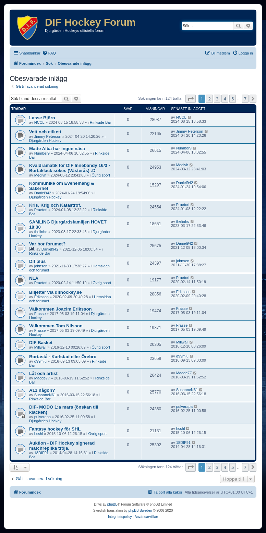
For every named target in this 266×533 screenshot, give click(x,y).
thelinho (41, 232)
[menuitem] (49, 53)
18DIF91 (41, 453)
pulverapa (42, 417)
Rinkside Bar (100, 122)
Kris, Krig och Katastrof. (55, 205)
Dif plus (37, 261)
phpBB (112, 504)
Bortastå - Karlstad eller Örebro (62, 356)
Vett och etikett (45, 131)
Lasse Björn (42, 117)
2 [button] (209, 99)
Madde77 (42, 378)
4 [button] (224, 99)
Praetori (41, 210)
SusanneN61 (45, 395)
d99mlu (40, 361)
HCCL (39, 122)
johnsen (41, 266)
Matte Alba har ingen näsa (57, 148)
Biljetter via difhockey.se (55, 292)
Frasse (40, 314)
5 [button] (232, 99)
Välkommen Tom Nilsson (56, 325)
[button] (190, 99)
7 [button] (245, 99)
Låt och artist (43, 373)
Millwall (40, 347)
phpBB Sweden (140, 510)
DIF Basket (40, 342)
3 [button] (217, 99)
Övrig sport (101, 175)
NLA (33, 278)
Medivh (40, 175)
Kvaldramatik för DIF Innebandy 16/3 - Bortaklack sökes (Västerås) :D (69, 168)
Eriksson (41, 297)
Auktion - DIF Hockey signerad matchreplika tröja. (62, 445)
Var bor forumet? (47, 243)
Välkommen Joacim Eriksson (60, 309)
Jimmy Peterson (47, 136)
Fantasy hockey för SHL (55, 429)
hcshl (38, 434)
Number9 (42, 153)
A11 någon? (42, 390)
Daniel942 (42, 193)
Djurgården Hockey (45, 140)
